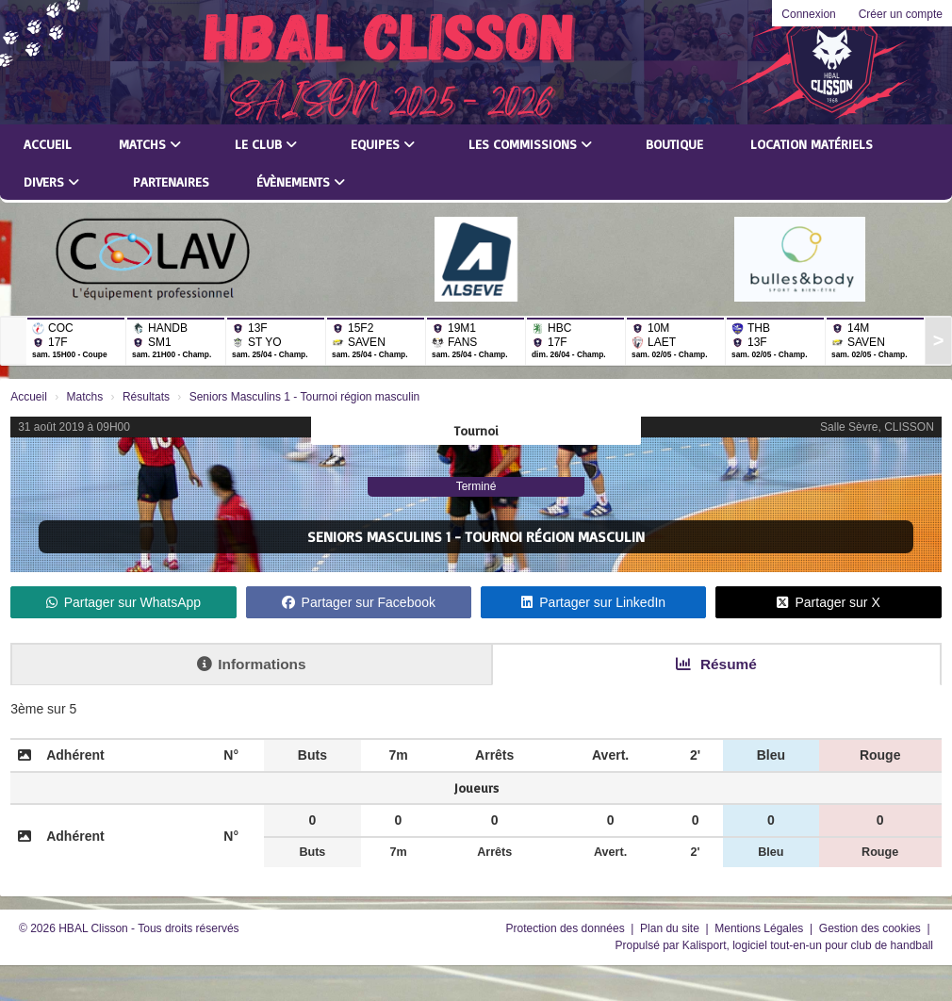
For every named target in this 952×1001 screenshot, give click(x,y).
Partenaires (171, 181)
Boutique (674, 144)
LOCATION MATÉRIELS (811, 144)
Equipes (383, 144)
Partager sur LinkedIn (593, 602)
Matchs (150, 144)
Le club (266, 144)
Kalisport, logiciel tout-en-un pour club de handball (807, 945)
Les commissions (530, 144)
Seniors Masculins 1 (379, 536)
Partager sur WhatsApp (124, 602)
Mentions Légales (760, 928)
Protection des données (567, 928)
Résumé (716, 664)
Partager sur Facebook (358, 602)
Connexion (808, 14)
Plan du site (671, 928)
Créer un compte (901, 14)
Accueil (48, 144)
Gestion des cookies (871, 928)
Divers (51, 181)
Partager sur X (828, 602)
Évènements (300, 181)
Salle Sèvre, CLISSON (877, 427)
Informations (251, 664)
